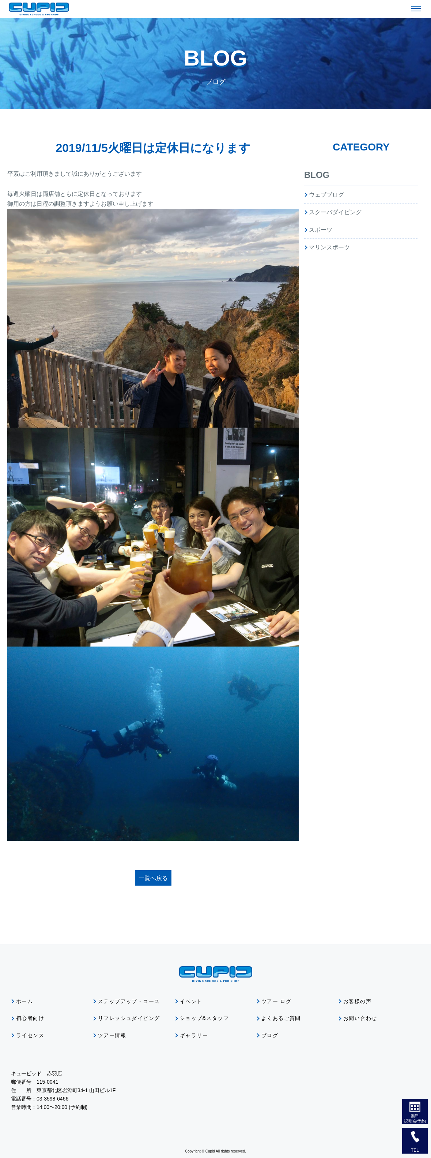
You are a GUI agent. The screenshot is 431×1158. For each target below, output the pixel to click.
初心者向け (30, 1018)
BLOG (316, 175)
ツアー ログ (276, 1001)
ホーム (24, 1001)
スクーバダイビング (335, 212)
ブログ (269, 1035)
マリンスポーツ (329, 247)
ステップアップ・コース (129, 1001)
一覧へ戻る (153, 878)
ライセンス (30, 1035)
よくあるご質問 (281, 1018)
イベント (191, 1001)
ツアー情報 (112, 1035)
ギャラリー (194, 1035)
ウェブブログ (326, 194)
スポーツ (320, 230)
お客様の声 (357, 1001)
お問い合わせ (360, 1018)
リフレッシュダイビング (129, 1018)
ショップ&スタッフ (204, 1018)
